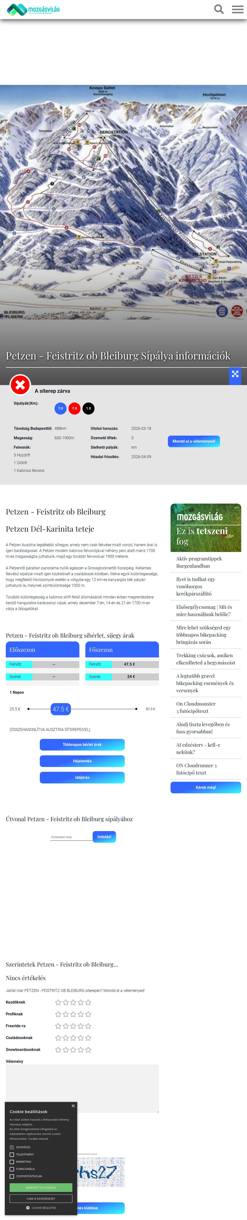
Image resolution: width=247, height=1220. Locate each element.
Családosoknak (19, 1037)
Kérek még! (206, 787)
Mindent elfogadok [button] (41, 1187)
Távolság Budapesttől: (33, 428)
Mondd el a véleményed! (194, 441)
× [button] (73, 1106)
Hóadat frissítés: (105, 456)
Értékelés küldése (82, 1208)
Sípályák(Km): (26, 403)
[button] (41, 1207)
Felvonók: (22, 447)
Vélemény (14, 1061)
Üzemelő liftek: (104, 438)
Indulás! (104, 836)
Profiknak (14, 1014)
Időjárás (82, 777)
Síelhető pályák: (105, 447)
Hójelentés (82, 761)
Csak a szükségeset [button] (41, 1198)
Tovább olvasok (38, 1138)
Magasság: (23, 438)
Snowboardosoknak (23, 1049)
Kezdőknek (15, 1002)
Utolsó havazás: (104, 428)
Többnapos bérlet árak (82, 744)
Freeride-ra (16, 1026)
